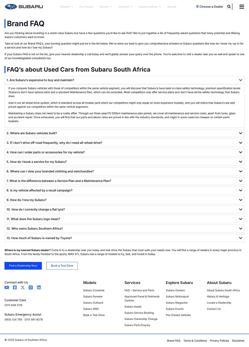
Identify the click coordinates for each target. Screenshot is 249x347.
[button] (229, 7)
